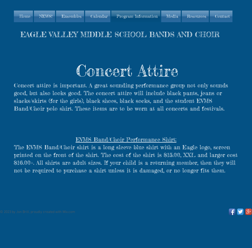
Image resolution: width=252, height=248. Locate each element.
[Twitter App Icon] (240, 212)
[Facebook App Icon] (232, 212)
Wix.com (68, 212)
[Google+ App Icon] (248, 212)
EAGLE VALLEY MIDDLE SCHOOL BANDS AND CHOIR (120, 34)
